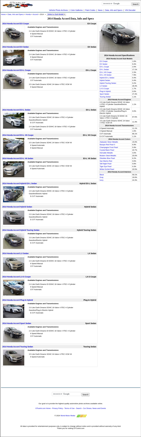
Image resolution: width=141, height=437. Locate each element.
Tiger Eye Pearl (105, 166)
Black (102, 175)
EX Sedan (103, 64)
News (100, 10)
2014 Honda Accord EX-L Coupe (16, 70)
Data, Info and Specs (113, 10)
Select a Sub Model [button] (56, 14)
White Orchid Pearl (107, 169)
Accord (35, 14)
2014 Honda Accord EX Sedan (15, 47)
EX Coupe (103, 61)
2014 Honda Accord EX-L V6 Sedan (17, 158)
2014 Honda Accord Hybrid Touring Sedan (20, 230)
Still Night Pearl (105, 164)
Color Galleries (76, 10)
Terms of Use (69, 408)
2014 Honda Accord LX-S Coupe (16, 277)
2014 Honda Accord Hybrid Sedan (17, 207)
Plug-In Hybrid (105, 91)
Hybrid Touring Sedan (108, 83)
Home (3, 14)
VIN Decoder (130, 10)
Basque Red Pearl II (107, 145)
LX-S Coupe (104, 89)
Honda (28, 14)
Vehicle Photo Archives (58, 10)
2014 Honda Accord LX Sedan (15, 253)
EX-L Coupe (104, 67)
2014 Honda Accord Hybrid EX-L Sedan (19, 183)
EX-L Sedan (104, 69)
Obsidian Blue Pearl (107, 158)
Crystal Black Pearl (107, 150)
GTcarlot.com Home (43, 408)
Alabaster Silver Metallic (109, 142)
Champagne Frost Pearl (109, 147)
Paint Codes (90, 10)
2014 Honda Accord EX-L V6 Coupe (17, 135)
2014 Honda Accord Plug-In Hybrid (17, 300)
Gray (101, 177)
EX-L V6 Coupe (106, 72)
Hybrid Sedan (105, 80)
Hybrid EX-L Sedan (107, 78)
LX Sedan (103, 86)
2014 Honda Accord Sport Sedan (16, 323)
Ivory (101, 180)
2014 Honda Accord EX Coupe (15, 24)
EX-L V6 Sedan (105, 75)
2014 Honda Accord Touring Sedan (17, 347)
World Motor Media (68, 416)
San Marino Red (106, 161)
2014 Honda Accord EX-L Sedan (16, 110)
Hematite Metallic (106, 153)
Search (78, 408)
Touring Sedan (105, 97)
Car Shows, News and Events (94, 408)
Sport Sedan (104, 94)
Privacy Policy (57, 408)
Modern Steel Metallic (108, 156)
